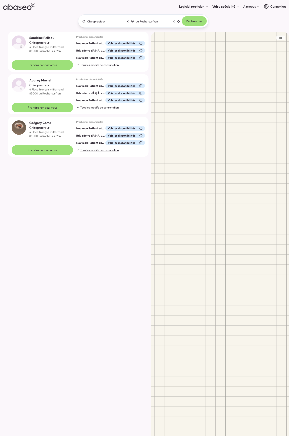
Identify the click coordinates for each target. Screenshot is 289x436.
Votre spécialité (225, 6)
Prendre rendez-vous (42, 65)
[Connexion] (275, 6)
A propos (251, 6)
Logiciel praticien (193, 6)
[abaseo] (19, 6)
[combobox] (104, 21)
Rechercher (194, 21)
